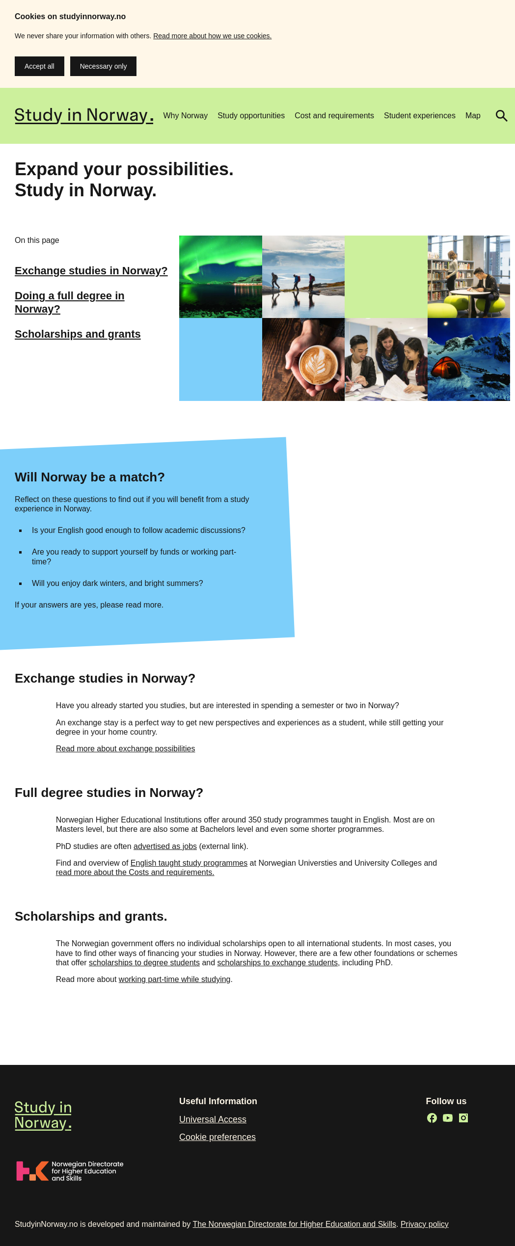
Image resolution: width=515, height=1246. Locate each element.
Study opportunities (251, 115)
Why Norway (185, 115)
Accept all (39, 66)
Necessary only (103, 66)
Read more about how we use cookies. (212, 36)
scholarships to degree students (144, 962)
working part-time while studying (175, 979)
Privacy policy (425, 1224)
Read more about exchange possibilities (125, 748)
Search (498, 116)
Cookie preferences (217, 1137)
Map (473, 115)
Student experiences (420, 115)
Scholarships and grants (78, 334)
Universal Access (212, 1119)
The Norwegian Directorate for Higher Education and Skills (294, 1224)
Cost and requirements (334, 115)
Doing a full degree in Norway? (70, 302)
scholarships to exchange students (277, 962)
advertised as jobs (165, 846)
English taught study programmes (189, 863)
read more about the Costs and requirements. (135, 872)
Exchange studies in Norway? (91, 271)
